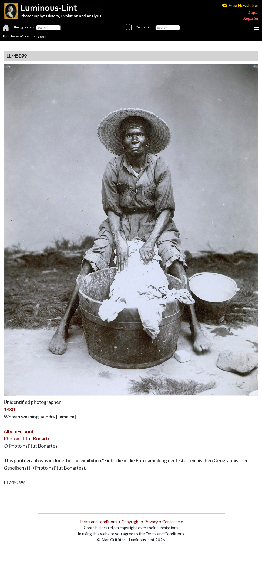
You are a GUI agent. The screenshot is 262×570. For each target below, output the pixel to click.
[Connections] (167, 27)
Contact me (172, 521)
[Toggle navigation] (256, 27)
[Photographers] (48, 27)
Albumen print (19, 431)
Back (6, 36)
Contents (27, 36)
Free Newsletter (240, 5)
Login (253, 12)
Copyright (131, 521)
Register (250, 18)
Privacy (151, 521)
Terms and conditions (98, 521)
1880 (9, 409)
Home (15, 36)
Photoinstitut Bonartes (28, 438)
